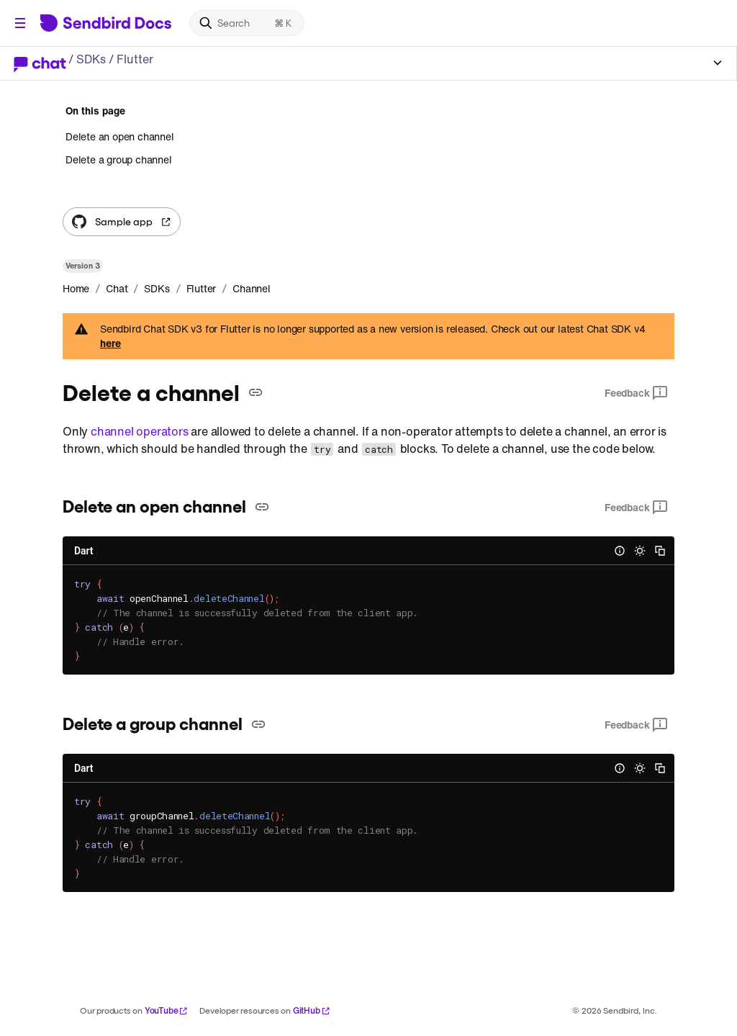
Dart (83, 551)
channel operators (140, 431)
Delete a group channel (118, 159)
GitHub (311, 1010)
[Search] (246, 23)
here (110, 343)
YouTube (167, 1010)
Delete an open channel (119, 137)
